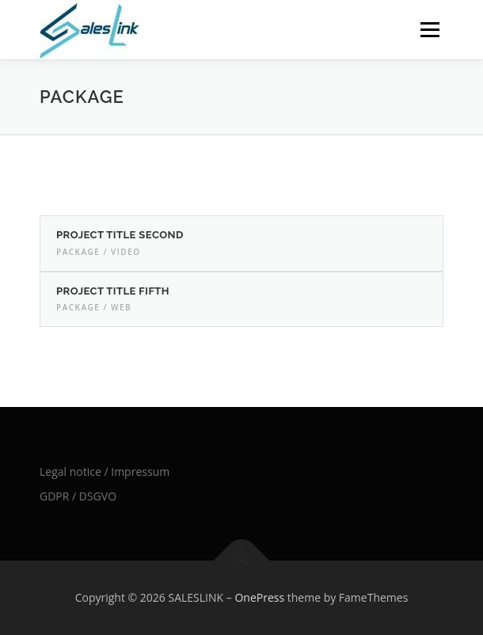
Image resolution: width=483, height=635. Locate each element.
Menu (429, 29)
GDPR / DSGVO (78, 496)
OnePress (259, 597)
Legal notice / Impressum (104, 471)
